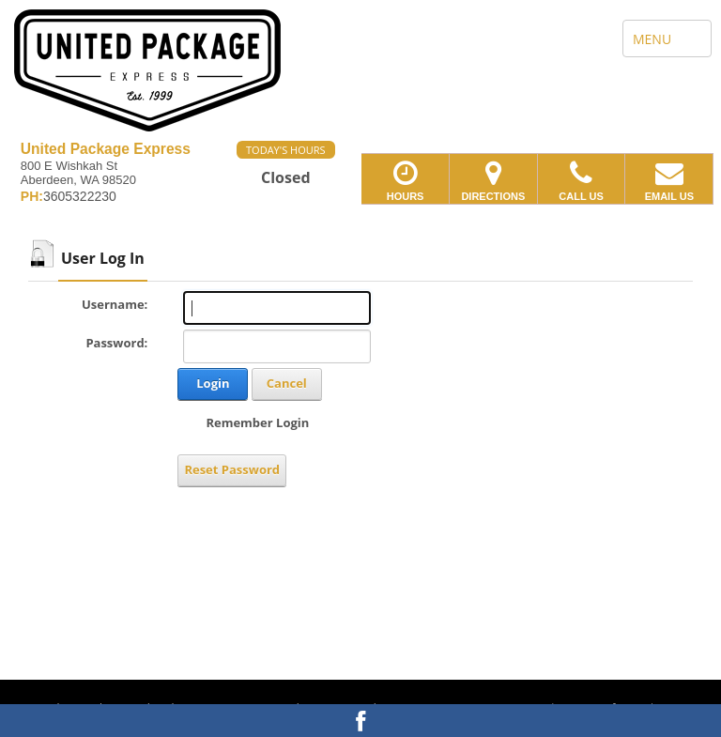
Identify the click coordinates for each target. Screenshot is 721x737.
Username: (114, 304)
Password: (116, 342)
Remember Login (257, 422)
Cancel (287, 383)
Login (212, 383)
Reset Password (232, 469)
